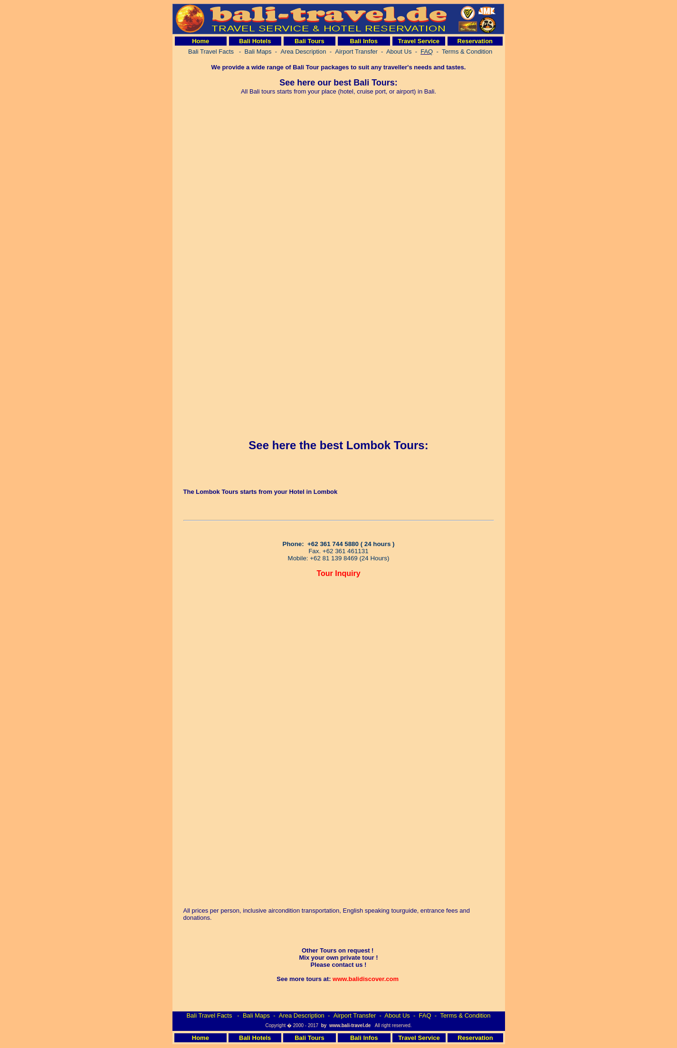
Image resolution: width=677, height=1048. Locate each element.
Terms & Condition (465, 1015)
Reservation (475, 41)
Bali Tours (309, 41)
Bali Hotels (255, 41)
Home (200, 41)
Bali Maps (256, 1015)
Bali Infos (364, 41)
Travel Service (418, 41)
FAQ (425, 1015)
